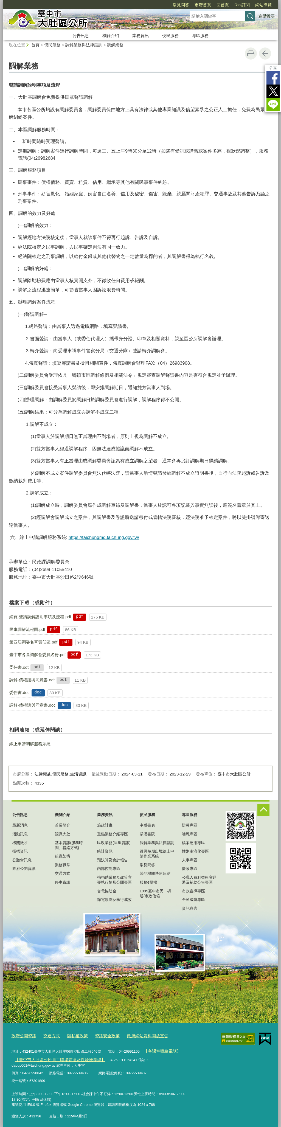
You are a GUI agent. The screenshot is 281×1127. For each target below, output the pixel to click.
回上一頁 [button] (265, 53)
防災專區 (189, 825)
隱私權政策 (71, 1035)
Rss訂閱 (242, 4)
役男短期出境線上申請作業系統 (157, 853)
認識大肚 (62, 834)
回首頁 (223, 4)
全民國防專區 (193, 899)
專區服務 (200, 35)
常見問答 (181, 4)
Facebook (273, 78)
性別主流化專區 (195, 851)
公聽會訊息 (22, 860)
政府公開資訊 (23, 868)
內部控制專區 (108, 868)
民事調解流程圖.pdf (27, 629)
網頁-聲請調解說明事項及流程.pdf (40, 616)
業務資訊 (140, 35)
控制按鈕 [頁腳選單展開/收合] (263, 810)
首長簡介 (62, 825)
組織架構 (62, 856)
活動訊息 (20, 834)
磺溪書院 (147, 834)
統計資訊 (105, 851)
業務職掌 (62, 865)
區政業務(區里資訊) (113, 843)
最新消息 (20, 825)
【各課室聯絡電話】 (160, 1049)
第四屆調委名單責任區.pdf (33, 642)
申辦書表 (147, 825)
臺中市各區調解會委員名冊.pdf (37, 654)
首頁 (35, 45)
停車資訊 (62, 882)
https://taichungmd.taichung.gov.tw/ (104, 537)
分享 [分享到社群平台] (273, 68)
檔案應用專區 (193, 843)
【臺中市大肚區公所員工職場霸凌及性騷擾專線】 (53, 1057)
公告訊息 (80, 35)
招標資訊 (20, 851)
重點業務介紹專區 (112, 834)
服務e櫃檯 (148, 882)
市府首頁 (203, 4)
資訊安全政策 (97, 1035)
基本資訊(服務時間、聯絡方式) (69, 845)
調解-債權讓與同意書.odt (32, 680)
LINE (273, 104)
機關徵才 (20, 843)
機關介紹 (110, 35)
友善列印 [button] (251, 53)
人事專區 (189, 860)
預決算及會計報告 (112, 860)
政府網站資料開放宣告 (133, 1035)
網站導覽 (263, 4)
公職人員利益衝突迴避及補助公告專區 (199, 879)
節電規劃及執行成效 (114, 899)
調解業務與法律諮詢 (83, 45)
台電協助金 (106, 891)
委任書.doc (19, 692)
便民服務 (170, 35)
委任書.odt (19, 667)
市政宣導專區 (193, 891)
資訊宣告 (189, 908)
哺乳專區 (189, 834)
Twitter (273, 91)
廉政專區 (189, 868)
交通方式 (62, 873)
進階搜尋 (266, 16)
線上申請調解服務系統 (29, 743)
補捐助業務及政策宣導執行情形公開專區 (114, 879)
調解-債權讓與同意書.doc (32, 705)
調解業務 (115, 45)
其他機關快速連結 (155, 873)
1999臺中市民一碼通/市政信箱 (155, 893)
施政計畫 (105, 825)
